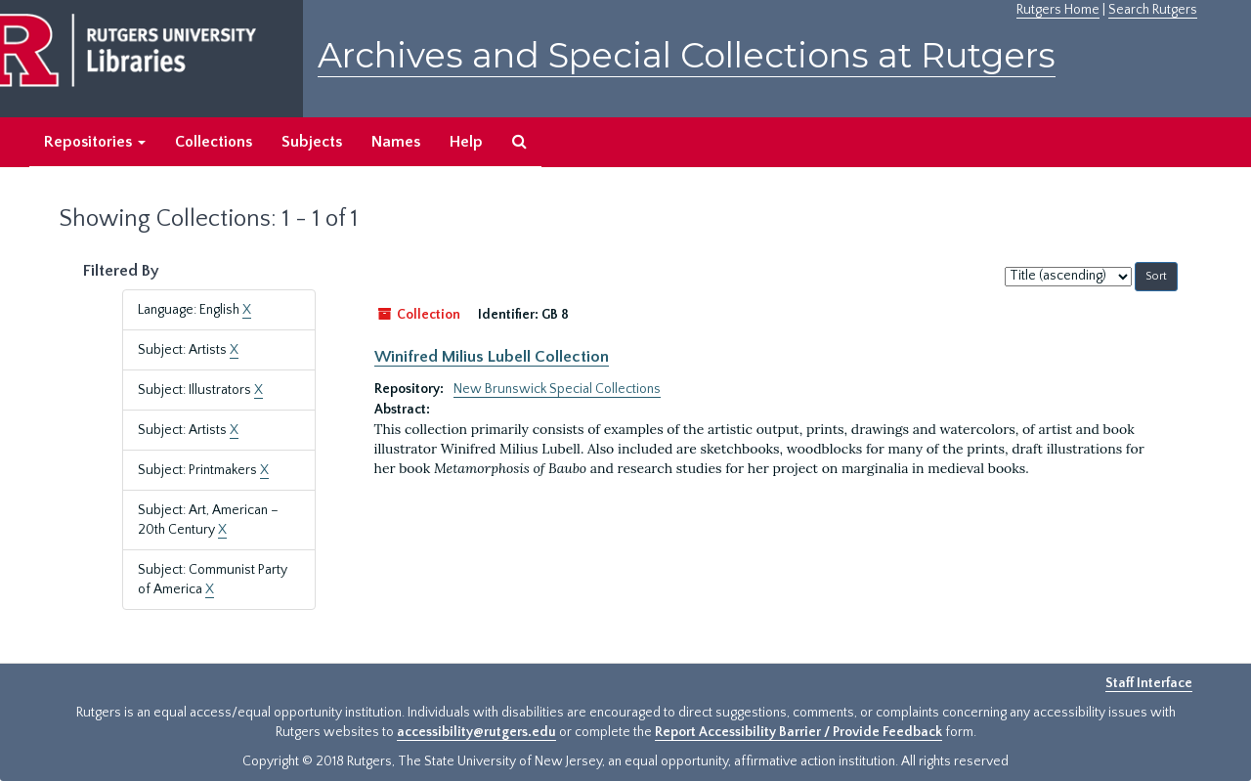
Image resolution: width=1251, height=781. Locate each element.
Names (395, 142)
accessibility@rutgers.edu (476, 732)
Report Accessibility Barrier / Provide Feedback (798, 732)
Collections (213, 142)
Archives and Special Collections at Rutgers (687, 55)
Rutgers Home (1058, 10)
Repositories (95, 142)
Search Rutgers (1152, 10)
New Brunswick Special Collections (557, 389)
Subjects (311, 142)
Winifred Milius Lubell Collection (491, 357)
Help (466, 142)
